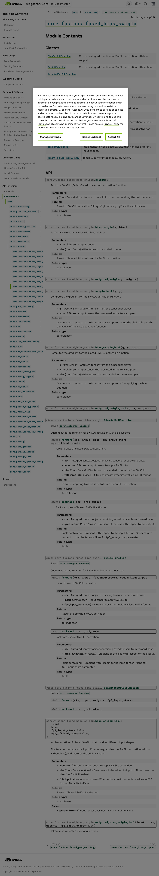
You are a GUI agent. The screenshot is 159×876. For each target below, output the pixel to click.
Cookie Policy (84, 113)
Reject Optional (91, 136)
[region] (80, 117)
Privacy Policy (111, 123)
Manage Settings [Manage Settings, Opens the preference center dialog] (50, 136)
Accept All (114, 136)
